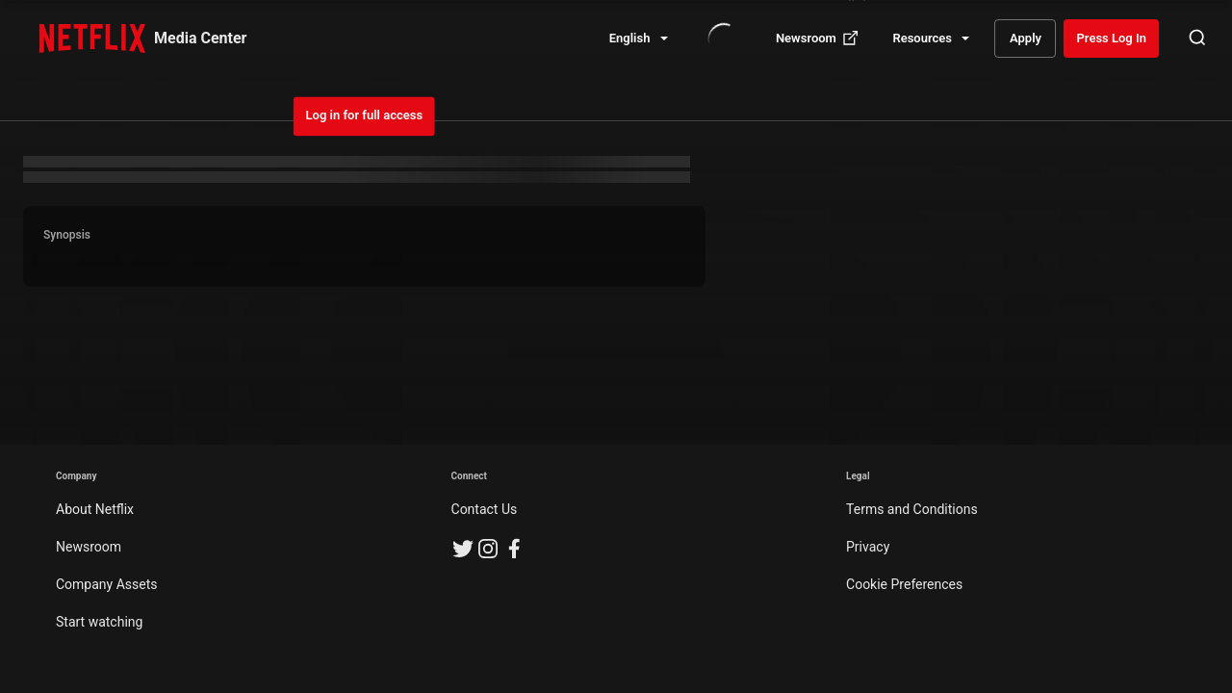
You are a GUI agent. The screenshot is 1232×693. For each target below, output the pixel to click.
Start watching (99, 621)
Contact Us (484, 509)
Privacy (867, 546)
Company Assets (107, 584)
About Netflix (95, 509)
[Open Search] (1197, 38)
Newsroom (88, 546)
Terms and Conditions (912, 509)
